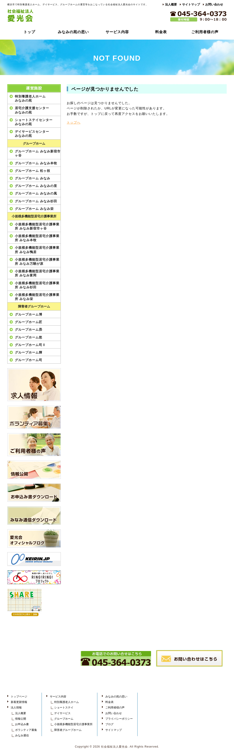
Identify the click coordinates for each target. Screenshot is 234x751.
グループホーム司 (28, 360)
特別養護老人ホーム (66, 702)
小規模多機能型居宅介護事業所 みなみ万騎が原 (37, 261)
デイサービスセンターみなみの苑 (32, 134)
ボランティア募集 (26, 730)
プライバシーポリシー (119, 718)
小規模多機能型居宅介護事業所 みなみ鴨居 (37, 250)
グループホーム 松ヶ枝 (32, 171)
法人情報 (16, 707)
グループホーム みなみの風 (36, 193)
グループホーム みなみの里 (36, 186)
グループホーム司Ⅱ (30, 345)
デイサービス (62, 713)
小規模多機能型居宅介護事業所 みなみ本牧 (37, 238)
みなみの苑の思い (73, 32)
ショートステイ (63, 707)
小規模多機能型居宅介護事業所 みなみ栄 (37, 297)
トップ (29, 32)
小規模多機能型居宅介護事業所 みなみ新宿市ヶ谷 (37, 226)
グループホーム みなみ (32, 178)
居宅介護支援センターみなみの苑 (32, 110)
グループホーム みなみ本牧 (36, 163)
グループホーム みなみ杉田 (36, 201)
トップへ (73, 122)
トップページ (19, 696)
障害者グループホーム (34, 306)
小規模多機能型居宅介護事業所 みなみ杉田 (37, 285)
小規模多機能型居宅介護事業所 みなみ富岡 (37, 273)
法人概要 (171, 4)
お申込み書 (22, 724)
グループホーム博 (28, 314)
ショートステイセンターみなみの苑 (34, 122)
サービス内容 (117, 32)
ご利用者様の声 (204, 32)
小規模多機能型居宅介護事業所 (34, 216)
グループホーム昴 (28, 329)
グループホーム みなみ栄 (34, 209)
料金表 (161, 32)
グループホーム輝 (28, 352)
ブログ (109, 724)
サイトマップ (191, 4)
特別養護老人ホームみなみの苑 (30, 98)
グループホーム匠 (28, 322)
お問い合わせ (214, 4)
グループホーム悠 (28, 337)
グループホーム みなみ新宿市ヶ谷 (38, 153)
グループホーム (34, 143)
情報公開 (20, 718)
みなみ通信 (22, 735)
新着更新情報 (19, 702)
